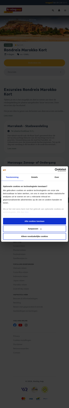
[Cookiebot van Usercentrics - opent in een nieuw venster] (54, 170)
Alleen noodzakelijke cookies (34, 236)
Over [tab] (57, 177)
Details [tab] (34, 177)
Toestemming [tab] (12, 177)
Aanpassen (34, 229)
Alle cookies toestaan (34, 221)
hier (27, 212)
